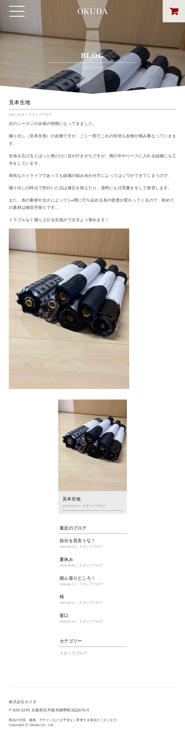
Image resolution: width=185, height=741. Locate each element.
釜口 (64, 615)
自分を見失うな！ (77, 540)
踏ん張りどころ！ (77, 578)
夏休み (66, 559)
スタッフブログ (39, 114)
